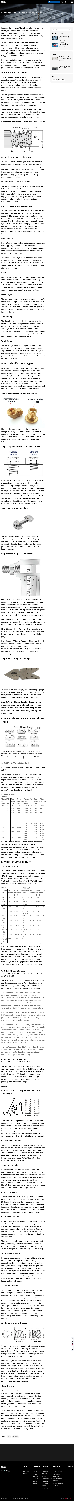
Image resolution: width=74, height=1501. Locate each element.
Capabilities (36, 1466)
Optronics (44, 1473)
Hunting (44, 1485)
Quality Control (57, 1471)
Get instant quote (54, 2)
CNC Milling (36, 1469)
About (25, 1466)
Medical (44, 1476)
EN (62, 1498)
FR (71, 1498)
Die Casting (36, 1478)
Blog (68, 1469)
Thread (9, 1436)
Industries (45, 1466)
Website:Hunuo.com (22, 1498)
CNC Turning (36, 1471)
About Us (25, 1469)
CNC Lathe (15, 1436)
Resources (56, 1466)
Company (70, 1466)
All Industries (45, 1488)
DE (67, 1498)
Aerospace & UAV (47, 1478)
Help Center (56, 1469)
